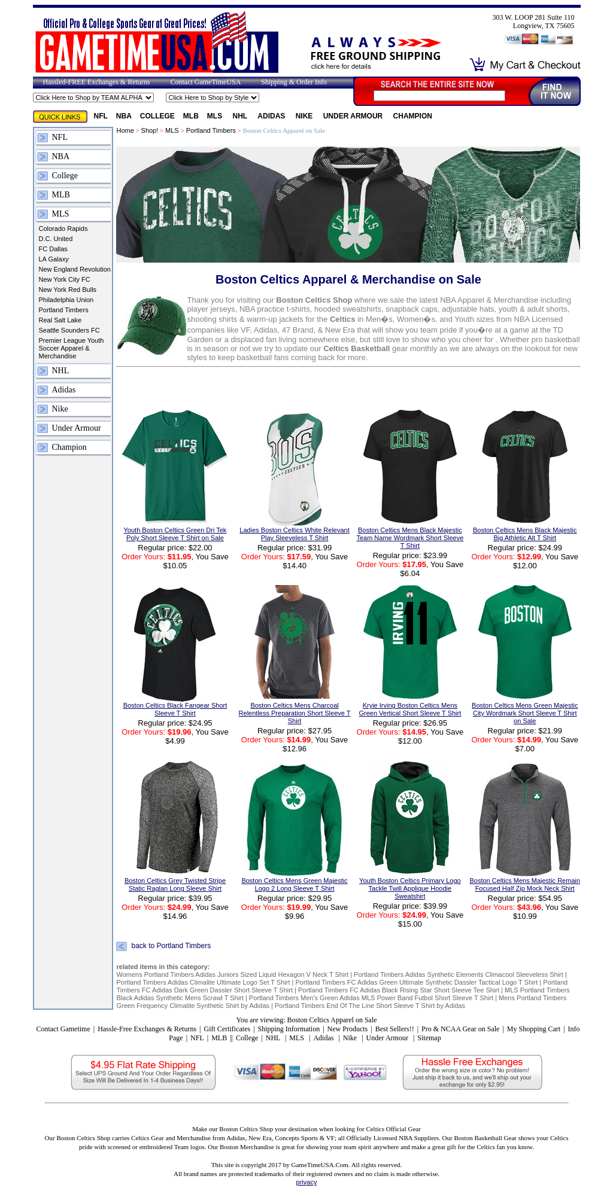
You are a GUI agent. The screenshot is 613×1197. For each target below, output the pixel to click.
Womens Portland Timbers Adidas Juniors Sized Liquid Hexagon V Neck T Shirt (232, 974)
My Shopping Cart (533, 1029)
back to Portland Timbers (171, 946)
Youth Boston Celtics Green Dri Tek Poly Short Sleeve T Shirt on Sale (175, 533)
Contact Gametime (63, 1029)
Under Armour (354, 116)
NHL (241, 116)
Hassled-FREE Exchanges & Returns (96, 82)
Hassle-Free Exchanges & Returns (147, 1029)
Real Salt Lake (60, 320)
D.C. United (56, 238)
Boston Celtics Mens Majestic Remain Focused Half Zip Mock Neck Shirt (524, 884)
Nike (305, 116)
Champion (412, 116)
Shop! (150, 130)
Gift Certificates (227, 1029)
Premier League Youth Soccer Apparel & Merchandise (71, 348)
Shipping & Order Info (294, 82)
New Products (347, 1029)
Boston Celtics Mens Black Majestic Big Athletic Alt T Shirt (525, 533)
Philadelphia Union (66, 299)
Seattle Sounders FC (69, 330)
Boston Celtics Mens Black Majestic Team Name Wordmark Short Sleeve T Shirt (409, 537)
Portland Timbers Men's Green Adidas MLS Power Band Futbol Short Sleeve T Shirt (372, 997)
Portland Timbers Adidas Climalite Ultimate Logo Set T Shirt (203, 982)
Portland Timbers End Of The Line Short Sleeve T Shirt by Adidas (370, 1005)
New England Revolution (75, 269)
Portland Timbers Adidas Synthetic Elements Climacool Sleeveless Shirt (458, 974)
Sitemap (429, 1038)
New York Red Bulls (68, 289)
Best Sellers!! (394, 1029)
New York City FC (64, 279)
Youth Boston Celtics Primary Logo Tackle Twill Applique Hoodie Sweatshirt (410, 888)
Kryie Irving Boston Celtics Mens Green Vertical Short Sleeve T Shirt (410, 709)
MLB (191, 116)
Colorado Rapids (63, 228)
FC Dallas (53, 248)
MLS (215, 116)
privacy (306, 1182)
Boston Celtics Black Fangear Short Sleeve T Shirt (175, 709)
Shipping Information (289, 1029)
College (157, 116)
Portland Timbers (64, 309)
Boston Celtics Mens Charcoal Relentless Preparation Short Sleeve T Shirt (295, 713)
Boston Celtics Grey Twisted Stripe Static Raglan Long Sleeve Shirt (175, 884)
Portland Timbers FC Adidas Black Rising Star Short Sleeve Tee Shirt (398, 990)
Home (124, 130)
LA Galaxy (54, 259)
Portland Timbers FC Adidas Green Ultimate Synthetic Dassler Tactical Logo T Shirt (416, 982)
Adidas (272, 116)
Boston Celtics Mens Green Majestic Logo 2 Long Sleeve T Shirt (294, 884)
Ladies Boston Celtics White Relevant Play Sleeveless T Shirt (294, 533)
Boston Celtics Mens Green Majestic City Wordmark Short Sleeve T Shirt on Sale (525, 713)
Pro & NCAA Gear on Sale (460, 1029)
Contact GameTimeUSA (205, 82)
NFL (101, 116)
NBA (124, 116)
